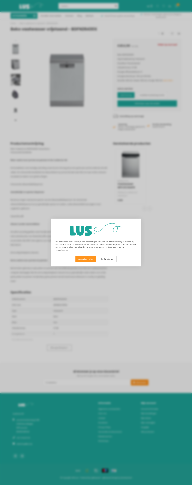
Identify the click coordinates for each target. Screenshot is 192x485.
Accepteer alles (85, 259)
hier (120, 247)
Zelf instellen (107, 259)
